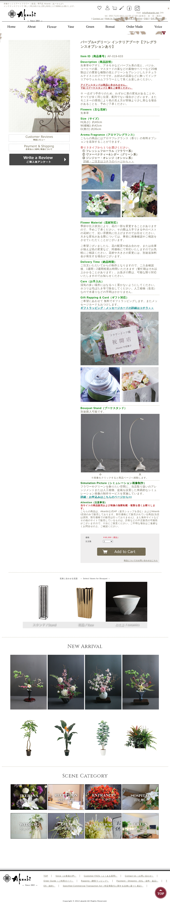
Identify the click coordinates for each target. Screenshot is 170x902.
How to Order (112, 18)
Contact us (98, 19)
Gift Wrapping (158, 18)
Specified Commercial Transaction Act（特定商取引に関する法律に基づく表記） (103, 886)
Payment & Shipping (131, 18)
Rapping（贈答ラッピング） (95, 881)
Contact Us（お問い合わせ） (139, 876)
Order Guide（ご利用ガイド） (58, 881)
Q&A (146, 18)
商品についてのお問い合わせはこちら (141, 560)
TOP (45, 876)
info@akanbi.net (150, 13)
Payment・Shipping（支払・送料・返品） (137, 881)
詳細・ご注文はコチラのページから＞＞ (108, 161)
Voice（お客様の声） (66, 876)
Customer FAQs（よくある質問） (100, 876)
